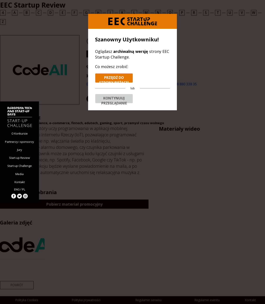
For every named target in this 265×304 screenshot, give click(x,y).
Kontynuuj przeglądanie (114, 99)
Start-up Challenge (19, 166)
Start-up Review (19, 158)
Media (19, 174)
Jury (19, 150)
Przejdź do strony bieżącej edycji (114, 79)
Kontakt (20, 182)
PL (23, 189)
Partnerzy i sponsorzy (19, 142)
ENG (17, 189)
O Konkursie (19, 133)
